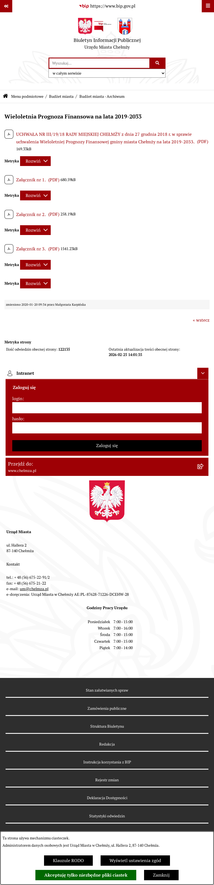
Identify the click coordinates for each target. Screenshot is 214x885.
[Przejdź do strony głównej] (107, 35)
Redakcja (107, 744)
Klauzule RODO (68, 860)
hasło (17, 419)
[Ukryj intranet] (202, 373)
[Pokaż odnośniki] (6, 6)
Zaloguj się (107, 446)
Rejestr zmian (107, 779)
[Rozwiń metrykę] (35, 161)
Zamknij (161, 875)
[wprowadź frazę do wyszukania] (99, 63)
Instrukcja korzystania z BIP (107, 762)
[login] (107, 407)
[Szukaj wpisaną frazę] (158, 63)
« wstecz (201, 320)
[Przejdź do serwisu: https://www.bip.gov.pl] (107, 6)
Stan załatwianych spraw (107, 690)
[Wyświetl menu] (208, 6)
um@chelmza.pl (34, 588)
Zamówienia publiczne (107, 708)
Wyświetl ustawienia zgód (135, 860)
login (17, 399)
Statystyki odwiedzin (107, 815)
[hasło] (107, 427)
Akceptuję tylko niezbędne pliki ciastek (85, 875)
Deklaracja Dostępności (107, 797)
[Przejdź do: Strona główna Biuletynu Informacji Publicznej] (5, 96)
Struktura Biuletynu (107, 726)
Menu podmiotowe (27, 96)
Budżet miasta (61, 96)
